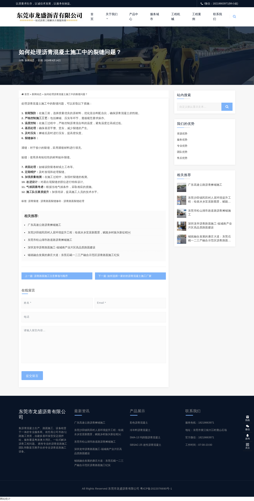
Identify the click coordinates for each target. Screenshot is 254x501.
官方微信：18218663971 (199, 437)
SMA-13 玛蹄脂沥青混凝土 (145, 437)
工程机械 (175, 17)
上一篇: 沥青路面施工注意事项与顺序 (46, 275)
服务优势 (182, 139)
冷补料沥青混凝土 (140, 430)
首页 (92, 17)
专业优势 (182, 145)
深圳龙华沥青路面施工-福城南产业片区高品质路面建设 (61, 247)
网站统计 (5, 498)
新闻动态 (29, 60)
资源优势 (182, 133)
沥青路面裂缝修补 (51, 201)
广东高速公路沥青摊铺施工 (44, 225)
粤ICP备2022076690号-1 (156, 488)
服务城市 (154, 17)
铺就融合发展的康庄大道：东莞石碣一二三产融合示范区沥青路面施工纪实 (73, 255)
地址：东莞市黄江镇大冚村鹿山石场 (206, 430)
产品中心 (133, 17)
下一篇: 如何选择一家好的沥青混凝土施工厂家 (124, 275)
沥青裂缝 (33, 201)
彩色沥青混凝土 (139, 422)
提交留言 (32, 375)
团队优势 (182, 152)
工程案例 (196, 17)
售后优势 (182, 158)
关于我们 (112, 14)
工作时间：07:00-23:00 (198, 444)
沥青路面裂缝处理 (74, 201)
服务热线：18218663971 (199, 422)
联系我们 (217, 17)
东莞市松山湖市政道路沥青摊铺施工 (50, 240)
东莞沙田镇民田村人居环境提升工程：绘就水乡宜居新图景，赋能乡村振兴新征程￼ (79, 232)
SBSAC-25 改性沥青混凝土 (145, 444)
